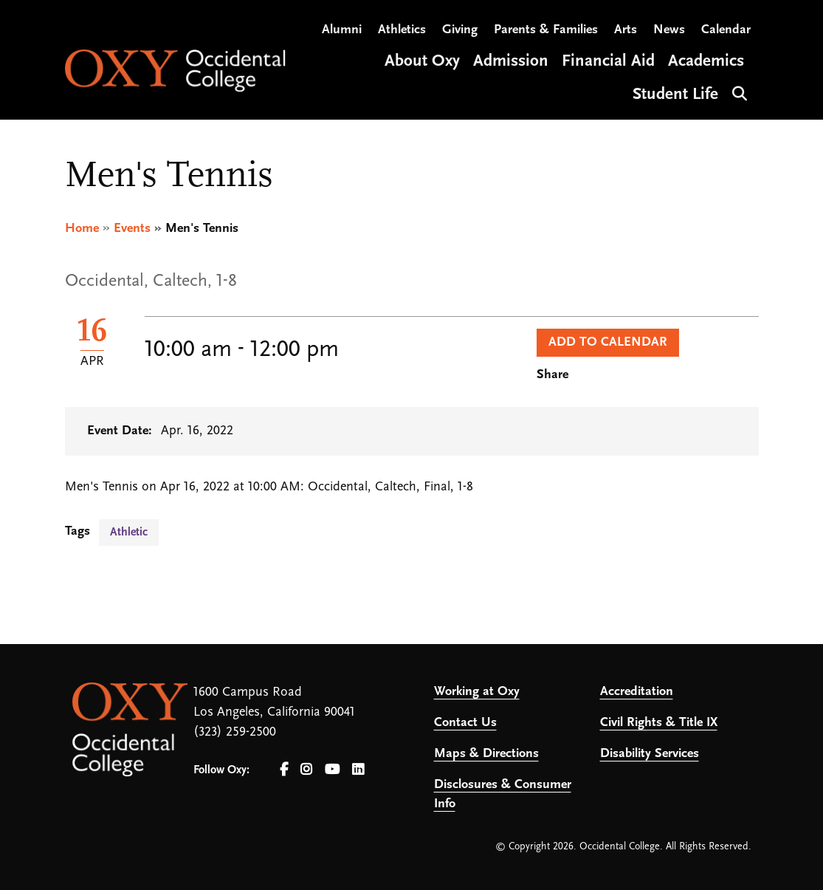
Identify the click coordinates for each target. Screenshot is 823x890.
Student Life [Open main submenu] (675, 94)
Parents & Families (546, 30)
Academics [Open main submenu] (706, 61)
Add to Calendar (607, 342)
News (669, 30)
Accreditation (636, 692)
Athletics (402, 30)
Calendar (726, 30)
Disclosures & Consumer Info (502, 794)
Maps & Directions (486, 754)
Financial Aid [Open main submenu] (608, 61)
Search (738, 92)
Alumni (342, 30)
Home (82, 229)
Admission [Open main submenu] (510, 61)
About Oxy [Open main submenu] (422, 61)
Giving (460, 30)
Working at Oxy (477, 692)
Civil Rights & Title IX (658, 723)
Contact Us (465, 723)
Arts (625, 30)
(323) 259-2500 (234, 732)
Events (132, 229)
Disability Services (649, 754)
